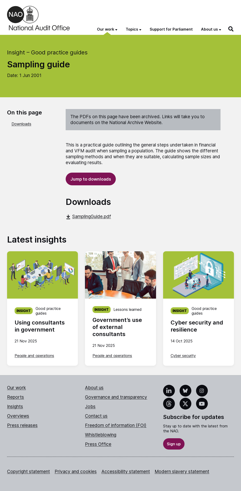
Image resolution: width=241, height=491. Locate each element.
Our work (16, 387)
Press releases (22, 425)
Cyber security (183, 355)
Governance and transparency (116, 397)
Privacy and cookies (76, 471)
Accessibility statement (125, 471)
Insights (15, 406)
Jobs (90, 406)
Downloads (21, 124)
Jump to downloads (90, 179)
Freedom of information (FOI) (115, 425)
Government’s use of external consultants (117, 327)
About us (94, 387)
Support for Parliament (171, 29)
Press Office (98, 444)
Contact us (96, 416)
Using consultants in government (40, 326)
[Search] (231, 29)
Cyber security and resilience (197, 326)
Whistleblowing (100, 435)
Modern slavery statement (182, 471)
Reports (15, 397)
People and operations (34, 355)
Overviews (18, 416)
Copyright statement (28, 471)
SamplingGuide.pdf (88, 216)
